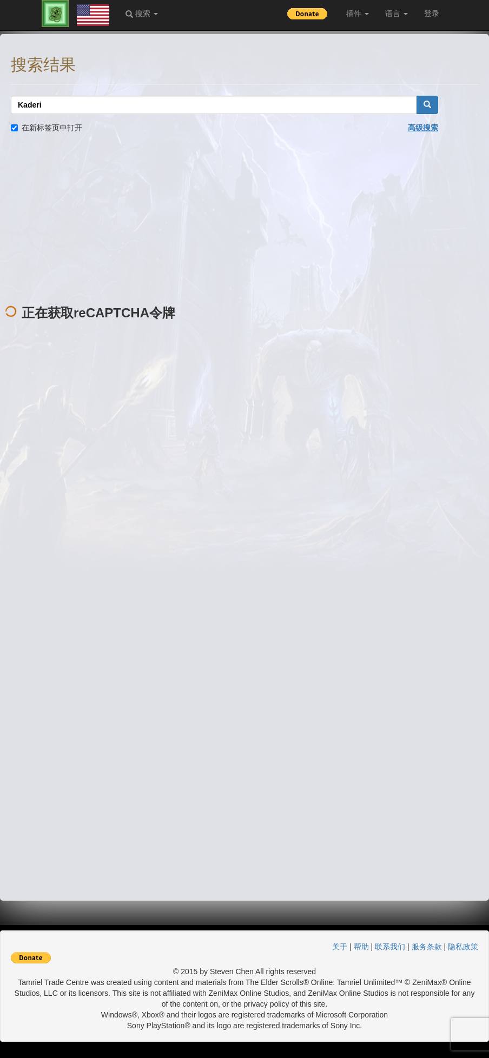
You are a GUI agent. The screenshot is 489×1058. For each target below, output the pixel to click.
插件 (357, 13)
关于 (339, 946)
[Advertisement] (244, 219)
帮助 (361, 946)
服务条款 (427, 946)
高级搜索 (423, 127)
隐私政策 (463, 946)
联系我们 (390, 946)
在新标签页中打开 (46, 127)
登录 (431, 13)
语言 (396, 13)
